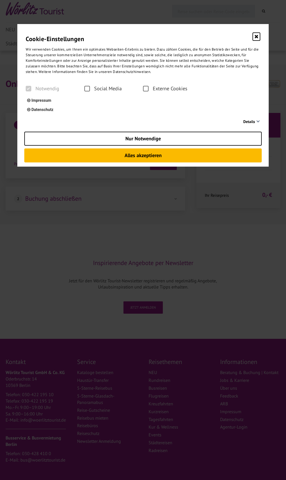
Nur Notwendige (143, 138)
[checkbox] (28, 88)
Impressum (39, 100)
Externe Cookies (165, 88)
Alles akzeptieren (143, 155)
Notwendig (42, 88)
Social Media (103, 88)
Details (249, 121)
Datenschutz (40, 109)
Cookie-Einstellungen (55, 38)
